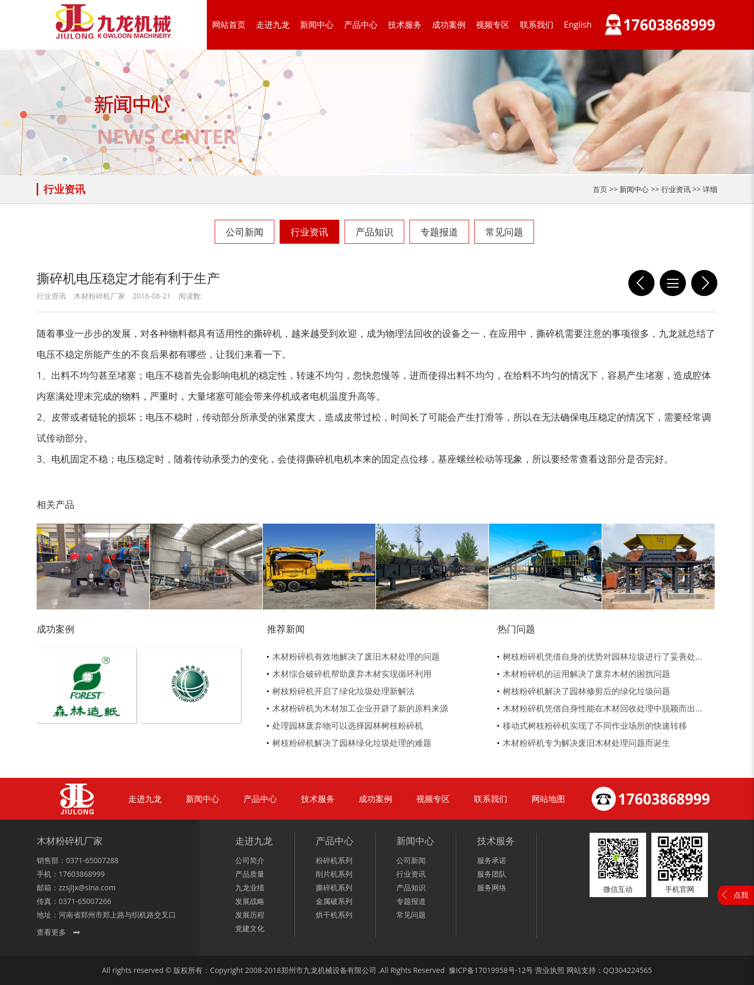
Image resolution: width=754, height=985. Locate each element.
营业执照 (549, 970)
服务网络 (491, 887)
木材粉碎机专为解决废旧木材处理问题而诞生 (586, 743)
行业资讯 (309, 231)
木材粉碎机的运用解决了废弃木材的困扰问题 (586, 674)
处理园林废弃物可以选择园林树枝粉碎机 (347, 725)
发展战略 (249, 901)
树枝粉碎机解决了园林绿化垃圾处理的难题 (351, 743)
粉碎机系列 (334, 860)
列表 (673, 283)
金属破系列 (334, 901)
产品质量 (249, 874)
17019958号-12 (500, 970)
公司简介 (249, 860)
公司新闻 (244, 231)
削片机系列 (334, 874)
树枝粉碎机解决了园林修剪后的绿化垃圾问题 (586, 691)
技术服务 (405, 24)
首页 (600, 189)
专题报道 (439, 231)
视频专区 (492, 24)
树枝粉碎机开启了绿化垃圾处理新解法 (343, 691)
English (578, 24)
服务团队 (491, 874)
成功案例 (448, 24)
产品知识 (374, 231)
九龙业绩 (249, 887)
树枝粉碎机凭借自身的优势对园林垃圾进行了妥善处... (602, 656)
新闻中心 (317, 24)
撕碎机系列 (334, 887)
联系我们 (536, 24)
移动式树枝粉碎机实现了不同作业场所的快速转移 (595, 725)
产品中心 (361, 24)
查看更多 (51, 932)
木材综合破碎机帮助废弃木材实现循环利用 (351, 674)
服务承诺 (491, 860)
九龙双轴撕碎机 (704, 283)
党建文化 (249, 928)
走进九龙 (273, 24)
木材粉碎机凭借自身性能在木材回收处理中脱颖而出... (602, 708)
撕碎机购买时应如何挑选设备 (641, 283)
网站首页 (229, 24)
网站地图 (548, 799)
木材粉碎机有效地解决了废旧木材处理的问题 (356, 656)
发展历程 (249, 915)
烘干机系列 (334, 915)
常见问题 (504, 231)
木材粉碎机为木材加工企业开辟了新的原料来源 (360, 708)
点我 (741, 895)
